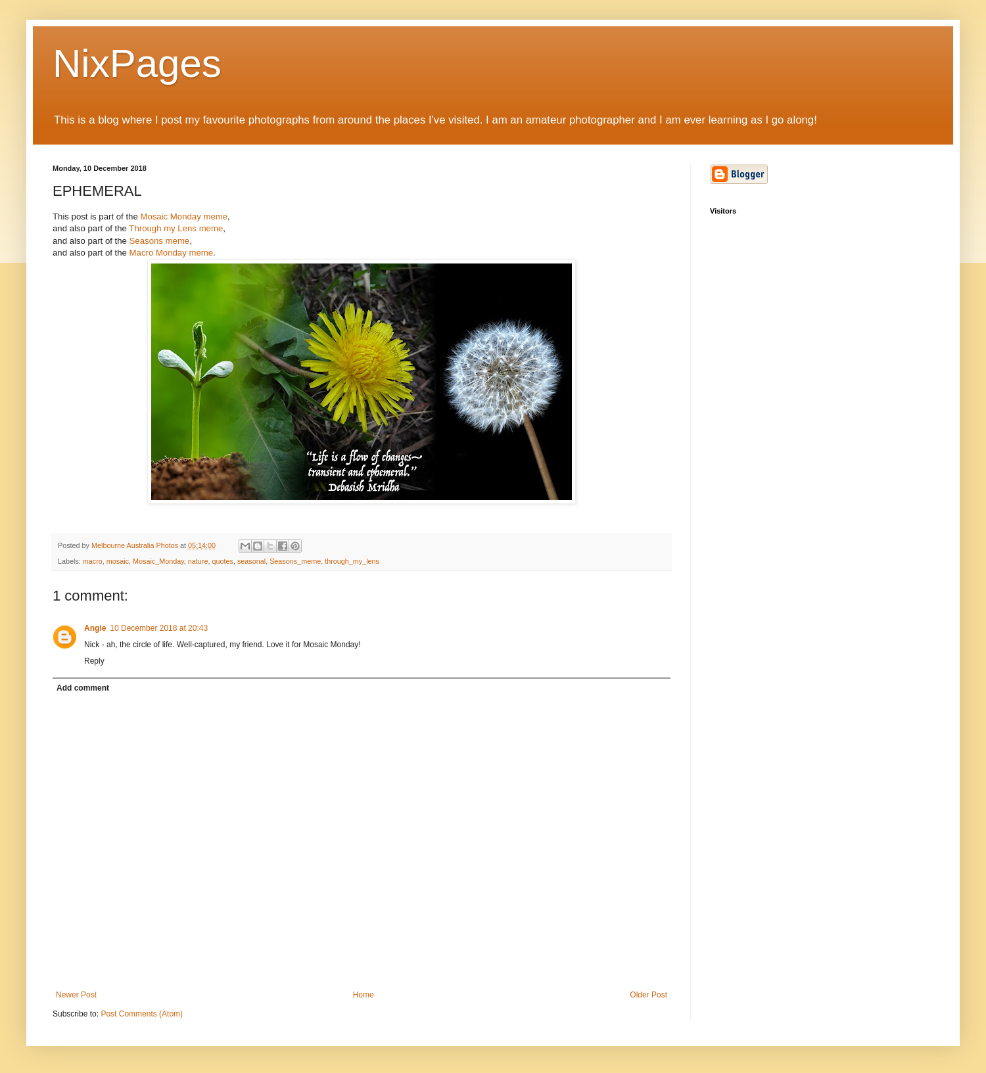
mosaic (117, 561)
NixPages (137, 63)
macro (93, 561)
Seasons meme (159, 241)
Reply (94, 661)
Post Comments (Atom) (142, 1013)
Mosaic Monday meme (183, 216)
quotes (222, 561)
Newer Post (76, 994)
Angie (95, 628)
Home (363, 994)
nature (198, 561)
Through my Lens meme (176, 228)
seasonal (251, 561)
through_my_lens (352, 561)
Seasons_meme (295, 561)
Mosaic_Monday (158, 561)
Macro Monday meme (171, 253)
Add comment (83, 688)
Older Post (648, 994)
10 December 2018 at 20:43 (159, 628)
